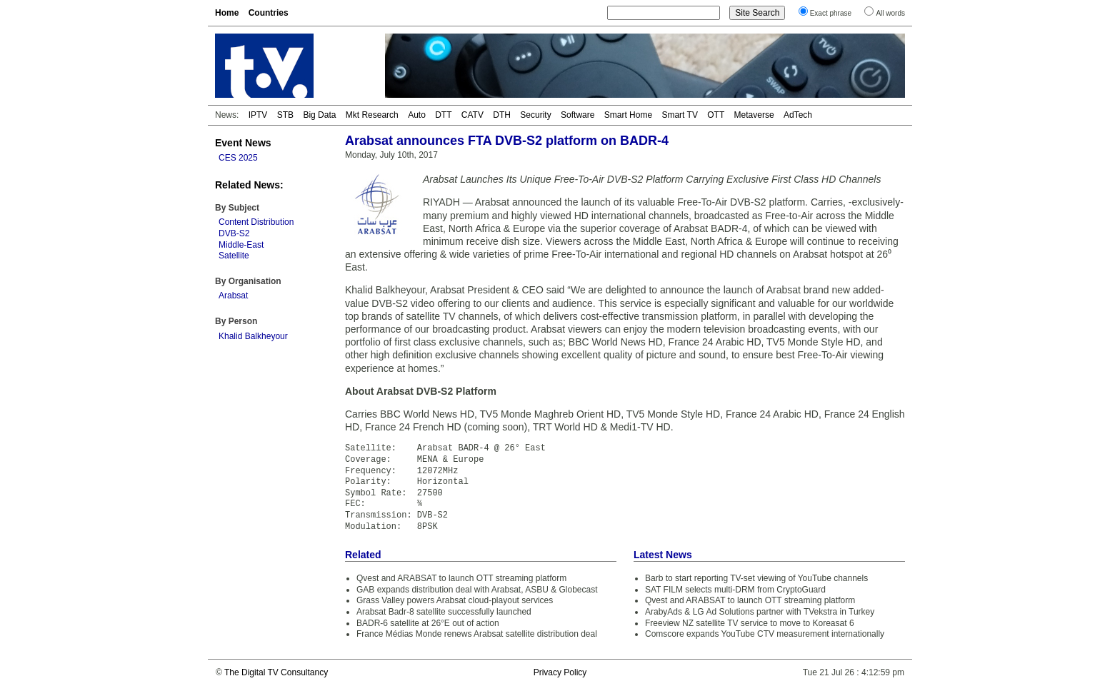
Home (227, 13)
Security (535, 115)
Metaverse (754, 115)
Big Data (319, 115)
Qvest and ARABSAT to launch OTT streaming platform (461, 578)
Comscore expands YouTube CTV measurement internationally (764, 634)
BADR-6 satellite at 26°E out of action (427, 623)
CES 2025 (238, 158)
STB (285, 115)
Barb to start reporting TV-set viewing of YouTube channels (756, 578)
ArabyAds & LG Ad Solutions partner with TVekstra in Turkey (759, 612)
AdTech (798, 115)
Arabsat (233, 296)
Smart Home (628, 115)
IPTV (258, 115)
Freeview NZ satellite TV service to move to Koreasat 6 (749, 623)
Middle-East (241, 245)
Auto (417, 115)
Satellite (234, 256)
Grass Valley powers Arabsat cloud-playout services (454, 600)
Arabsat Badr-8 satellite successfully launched (443, 612)
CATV (472, 115)
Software (577, 115)
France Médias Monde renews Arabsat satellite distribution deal (476, 634)
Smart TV (679, 115)
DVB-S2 (234, 233)
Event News (243, 142)
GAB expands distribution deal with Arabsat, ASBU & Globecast (477, 590)
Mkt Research (372, 115)
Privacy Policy (560, 672)
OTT (715, 115)
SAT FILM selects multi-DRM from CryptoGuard (735, 590)
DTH (502, 115)
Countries (269, 13)
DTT (443, 115)
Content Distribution (256, 222)
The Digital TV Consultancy (276, 672)
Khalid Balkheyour (253, 336)
